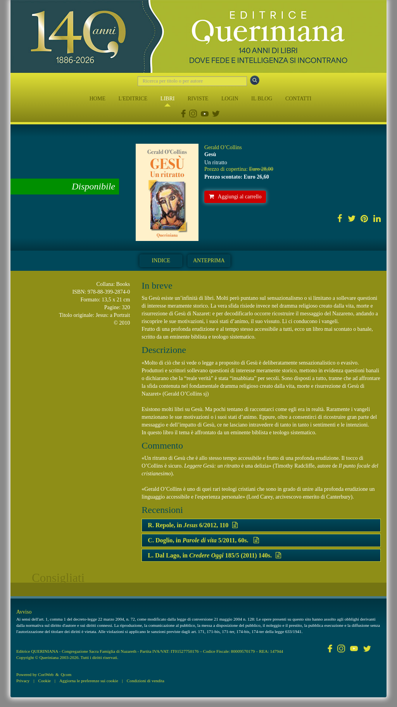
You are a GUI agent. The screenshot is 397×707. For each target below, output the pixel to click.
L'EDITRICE (132, 98)
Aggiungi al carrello (235, 197)
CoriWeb (46, 674)
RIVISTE (198, 98)
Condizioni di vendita (145, 680)
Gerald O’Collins (223, 147)
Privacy (22, 680)
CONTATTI (298, 98)
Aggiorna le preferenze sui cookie (88, 680)
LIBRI (168, 98)
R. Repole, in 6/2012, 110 (193, 525)
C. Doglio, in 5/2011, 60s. (203, 540)
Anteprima (209, 260)
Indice (161, 260)
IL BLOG (261, 98)
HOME (97, 98)
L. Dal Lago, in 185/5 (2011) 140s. (214, 555)
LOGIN (229, 98)
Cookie (44, 680)
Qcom (66, 674)
